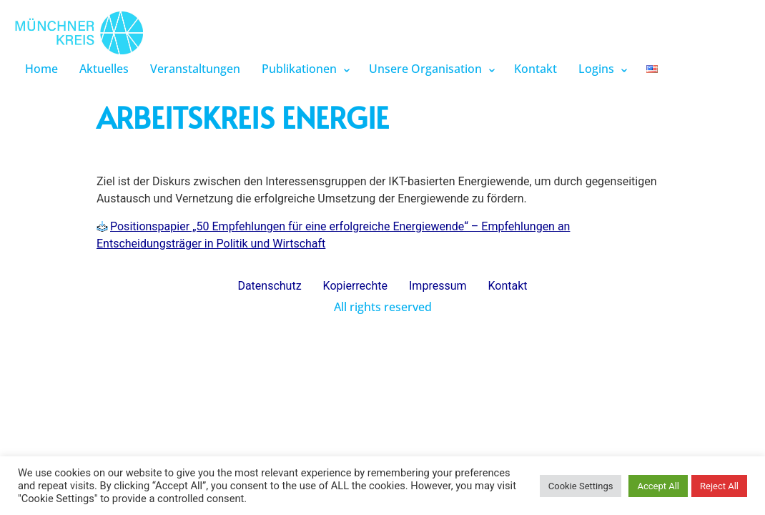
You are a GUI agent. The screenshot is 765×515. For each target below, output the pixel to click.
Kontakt (535, 69)
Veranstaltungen (195, 69)
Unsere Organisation (425, 69)
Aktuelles (104, 69)
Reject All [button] (719, 486)
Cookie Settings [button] (580, 486)
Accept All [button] (658, 486)
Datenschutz (269, 286)
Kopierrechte (355, 286)
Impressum (438, 286)
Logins (596, 69)
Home (41, 69)
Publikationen (299, 69)
